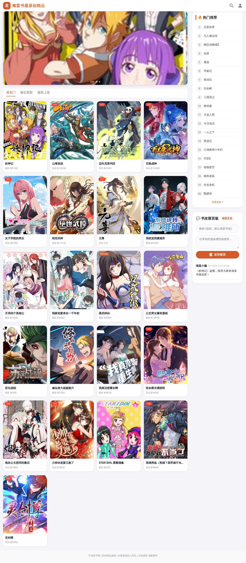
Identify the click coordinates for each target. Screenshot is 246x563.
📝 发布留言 (217, 254)
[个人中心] (240, 5)
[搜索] (231, 5)
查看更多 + (217, 202)
